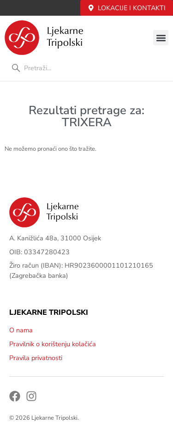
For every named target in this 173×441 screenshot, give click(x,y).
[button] (160, 37)
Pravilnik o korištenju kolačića (52, 344)
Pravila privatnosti (35, 357)
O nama (21, 330)
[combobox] (86, 68)
